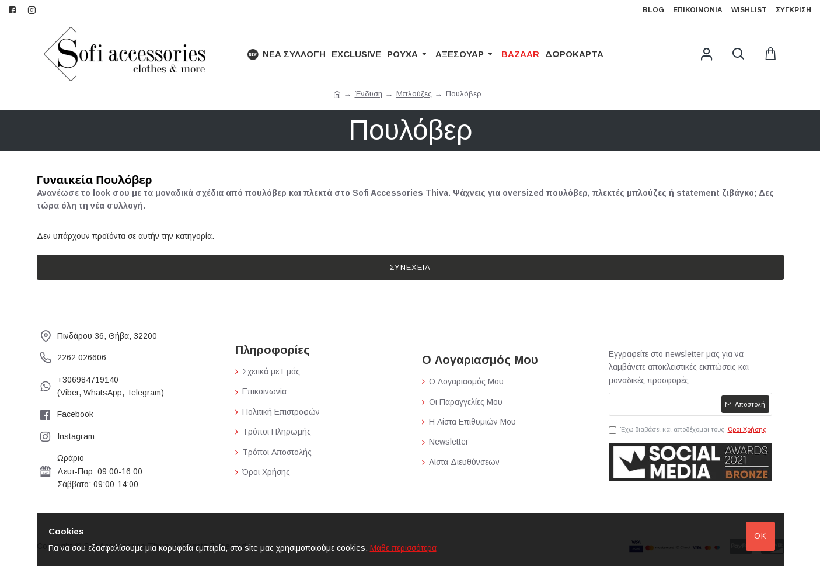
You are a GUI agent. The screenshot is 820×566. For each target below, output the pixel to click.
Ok (760, 536)
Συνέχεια (410, 267)
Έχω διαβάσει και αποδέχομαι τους (688, 430)
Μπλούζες (414, 93)
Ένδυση (368, 93)
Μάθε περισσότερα (403, 548)
